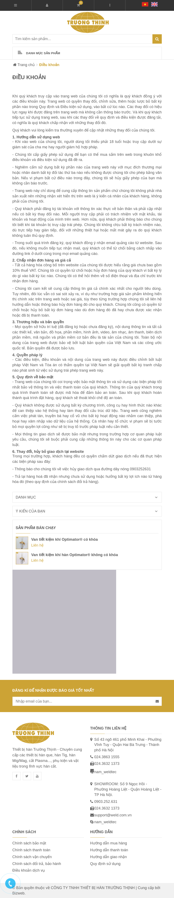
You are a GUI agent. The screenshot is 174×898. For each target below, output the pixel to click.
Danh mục (89, 497)
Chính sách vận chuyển (32, 857)
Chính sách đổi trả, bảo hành (36, 864)
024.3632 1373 (106, 764)
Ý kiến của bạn (89, 511)
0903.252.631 (105, 802)
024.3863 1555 (106, 757)
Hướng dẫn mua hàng (108, 843)
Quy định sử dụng (105, 864)
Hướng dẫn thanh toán (109, 850)
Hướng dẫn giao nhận (108, 857)
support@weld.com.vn (113, 815)
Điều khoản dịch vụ (28, 870)
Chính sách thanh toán (31, 850)
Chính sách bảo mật (29, 843)
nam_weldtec (105, 772)
